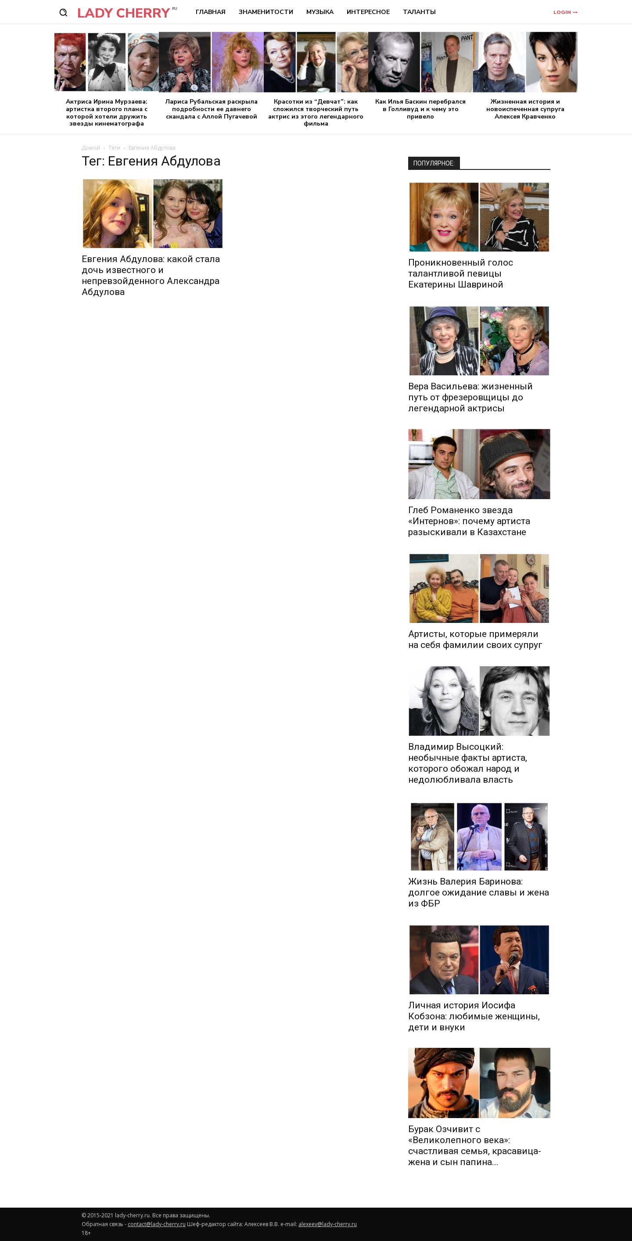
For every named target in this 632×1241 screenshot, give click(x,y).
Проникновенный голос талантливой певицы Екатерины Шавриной (460, 273)
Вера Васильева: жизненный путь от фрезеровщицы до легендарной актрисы (470, 397)
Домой (91, 147)
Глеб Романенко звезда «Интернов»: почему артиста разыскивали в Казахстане (469, 521)
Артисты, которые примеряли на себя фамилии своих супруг (475, 639)
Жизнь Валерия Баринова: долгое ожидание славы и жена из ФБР (478, 892)
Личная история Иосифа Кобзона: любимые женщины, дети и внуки (474, 1016)
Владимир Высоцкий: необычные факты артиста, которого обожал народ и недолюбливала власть (467, 763)
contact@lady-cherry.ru (157, 1224)
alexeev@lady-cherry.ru (327, 1224)
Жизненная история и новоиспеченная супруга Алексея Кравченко (525, 109)
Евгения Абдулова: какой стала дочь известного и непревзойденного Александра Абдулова (151, 275)
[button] (63, 12)
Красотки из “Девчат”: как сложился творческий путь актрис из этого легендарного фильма (315, 112)
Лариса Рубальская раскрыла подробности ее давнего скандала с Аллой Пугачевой (211, 109)
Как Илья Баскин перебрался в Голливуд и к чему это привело (420, 109)
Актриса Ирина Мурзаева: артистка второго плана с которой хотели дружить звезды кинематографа (106, 112)
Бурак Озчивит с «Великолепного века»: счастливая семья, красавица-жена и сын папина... (474, 1145)
